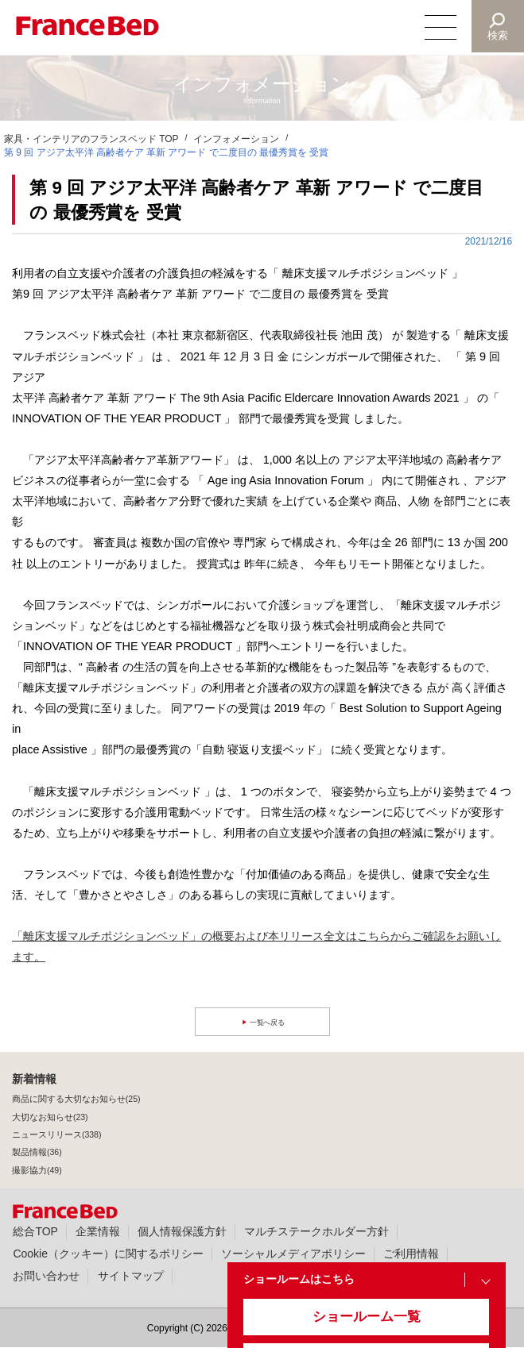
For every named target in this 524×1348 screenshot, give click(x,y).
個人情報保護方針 (182, 1231)
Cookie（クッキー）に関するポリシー (108, 1253)
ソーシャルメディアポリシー (293, 1253)
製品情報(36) (37, 1152)
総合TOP (35, 1231)
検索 (497, 35)
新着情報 (34, 1079)
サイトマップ (131, 1275)
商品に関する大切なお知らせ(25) (76, 1098)
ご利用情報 (411, 1253)
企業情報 (98, 1231)
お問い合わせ (46, 1275)
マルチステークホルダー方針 (316, 1231)
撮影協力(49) (37, 1170)
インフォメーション (236, 138)
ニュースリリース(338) (56, 1134)
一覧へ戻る (269, 1022)
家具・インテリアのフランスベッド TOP (91, 138)
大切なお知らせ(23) (50, 1117)
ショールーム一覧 (353, 1325)
